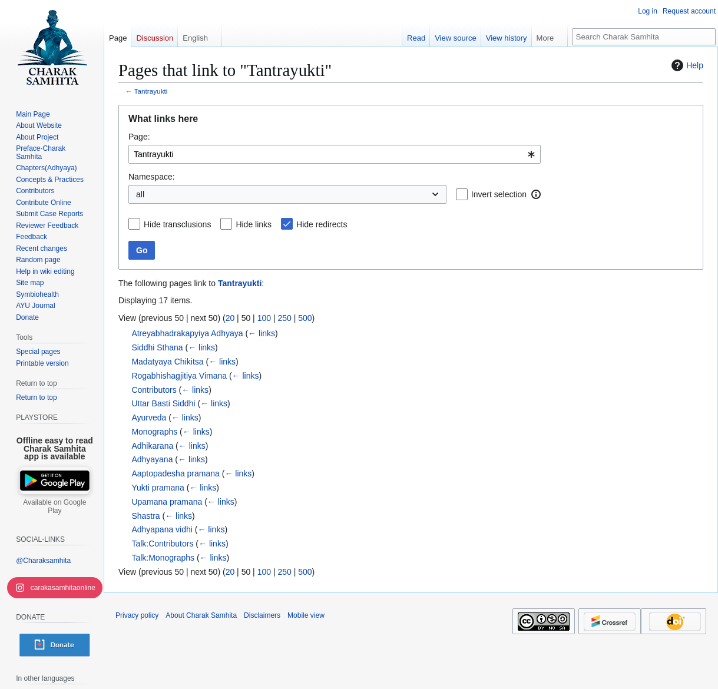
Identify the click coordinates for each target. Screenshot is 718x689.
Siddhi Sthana (157, 347)
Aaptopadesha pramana (175, 473)
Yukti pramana (157, 487)
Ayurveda (148, 417)
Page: (139, 136)
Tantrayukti (151, 91)
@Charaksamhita (43, 560)
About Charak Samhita (201, 615)
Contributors (153, 390)
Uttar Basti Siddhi (163, 403)
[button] (536, 194)
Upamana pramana (166, 501)
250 (284, 318)
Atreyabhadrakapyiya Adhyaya (187, 333)
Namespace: (151, 176)
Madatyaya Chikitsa (167, 361)
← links (261, 333)
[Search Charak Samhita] (644, 36)
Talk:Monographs (162, 557)
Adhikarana (152, 445)
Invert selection (499, 194)
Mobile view (306, 615)
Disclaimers (262, 615)
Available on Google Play (54, 506)
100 (264, 318)
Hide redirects (321, 224)
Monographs (154, 431)
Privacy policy (136, 615)
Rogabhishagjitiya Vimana (179, 375)
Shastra (145, 516)
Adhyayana (152, 459)
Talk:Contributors (162, 543)
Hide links (254, 224)
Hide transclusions (177, 224)
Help (686, 65)
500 (305, 318)
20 (230, 318)
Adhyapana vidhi (162, 529)
